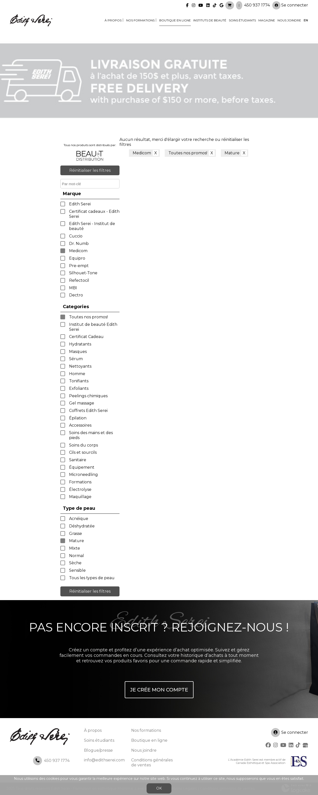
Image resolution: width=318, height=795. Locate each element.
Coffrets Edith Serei (88, 410)
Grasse (75, 533)
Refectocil (79, 280)
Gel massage (81, 403)
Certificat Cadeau (86, 336)
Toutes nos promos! (88, 317)
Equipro (77, 258)
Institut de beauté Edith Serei (93, 327)
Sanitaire (77, 459)
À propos (113, 20)
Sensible (77, 570)
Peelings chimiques (88, 396)
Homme (77, 373)
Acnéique (78, 518)
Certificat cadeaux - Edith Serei (94, 214)
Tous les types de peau (92, 577)
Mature (76, 540)
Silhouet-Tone (83, 273)
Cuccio (75, 236)
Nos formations (140, 20)
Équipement (81, 467)
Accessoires (80, 425)
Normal (76, 555)
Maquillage (80, 496)
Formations (80, 482)
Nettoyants (80, 366)
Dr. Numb (79, 243)
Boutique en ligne (175, 20)
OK (159, 788)
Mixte (74, 548)
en (306, 20)
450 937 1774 (257, 5)
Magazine (266, 20)
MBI (73, 287)
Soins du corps (83, 445)
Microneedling (83, 474)
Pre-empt (79, 265)
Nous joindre (289, 20)
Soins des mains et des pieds (91, 435)
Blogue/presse (98, 750)
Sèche (75, 563)
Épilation (77, 418)
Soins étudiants (242, 20)
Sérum (76, 358)
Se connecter (290, 5)
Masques (78, 351)
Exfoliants (78, 388)
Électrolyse (80, 489)
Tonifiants (78, 381)
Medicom (78, 250)
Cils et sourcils (83, 452)
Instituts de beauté (209, 20)
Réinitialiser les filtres (90, 170)
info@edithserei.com (104, 760)
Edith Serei (80, 204)
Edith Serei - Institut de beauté (92, 226)
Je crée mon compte (159, 690)
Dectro (76, 295)
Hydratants (80, 344)
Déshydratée (82, 526)
